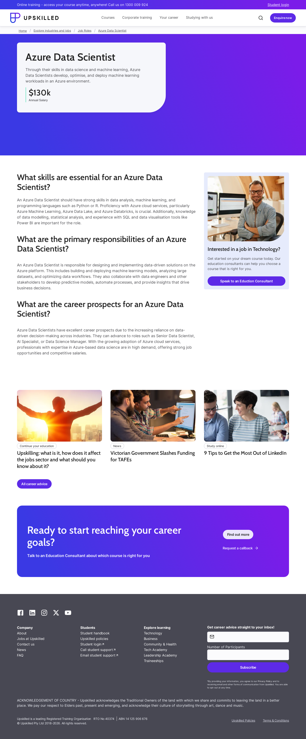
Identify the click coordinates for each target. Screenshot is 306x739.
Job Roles (84, 30)
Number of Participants (226, 647)
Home (23, 31)
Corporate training (137, 17)
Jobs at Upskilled (30, 639)
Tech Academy (155, 650)
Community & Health (160, 644)
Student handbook (94, 633)
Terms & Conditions (276, 720)
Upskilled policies (94, 639)
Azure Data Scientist (112, 30)
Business (150, 639)
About (22, 633)
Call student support (96, 650)
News (21, 650)
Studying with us (199, 17)
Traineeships (153, 661)
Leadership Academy (160, 655)
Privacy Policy (265, 681)
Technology (153, 633)
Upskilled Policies (243, 720)
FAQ (20, 655)
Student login (278, 5)
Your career (169, 17)
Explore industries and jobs (52, 30)
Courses (108, 17)
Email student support (97, 655)
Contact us (25, 644)
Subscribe (248, 667)
